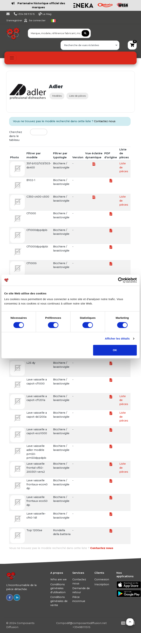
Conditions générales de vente (59, 601)
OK (115, 350)
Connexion (101, 579)
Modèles (57, 95)
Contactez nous (104, 121)
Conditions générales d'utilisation (58, 588)
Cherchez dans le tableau (15, 136)
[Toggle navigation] (12, 57)
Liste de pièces (77, 95)
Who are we (58, 579)
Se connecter (37, 20)
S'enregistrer (14, 20)
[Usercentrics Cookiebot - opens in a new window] (121, 280)
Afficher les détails (117, 338)
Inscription (101, 584)
